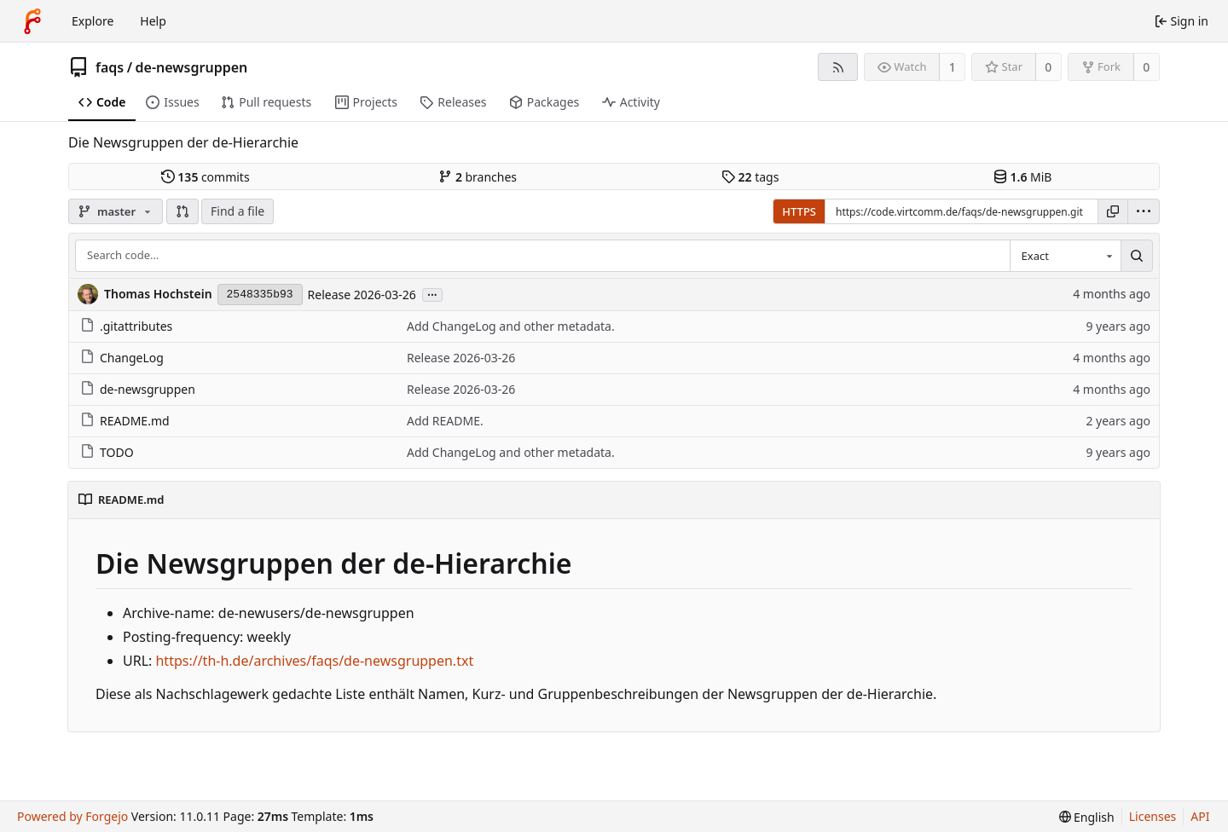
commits (205, 177)
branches (477, 177)
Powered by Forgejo (72, 816)
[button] (182, 211)
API (1199, 816)
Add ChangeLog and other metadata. (511, 326)
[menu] (1143, 211)
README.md (125, 421)
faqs (110, 67)
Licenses (1153, 816)
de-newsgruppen (192, 67)
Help (153, 21)
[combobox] (1065, 256)
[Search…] (1137, 256)
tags (750, 177)
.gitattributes (126, 326)
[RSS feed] (838, 67)
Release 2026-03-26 (362, 294)
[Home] (32, 21)
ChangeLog (122, 358)
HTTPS (799, 211)
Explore (92, 21)
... (432, 293)
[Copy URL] (1113, 211)
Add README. (445, 421)
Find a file (237, 211)
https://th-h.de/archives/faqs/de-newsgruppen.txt (314, 660)
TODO (107, 452)
